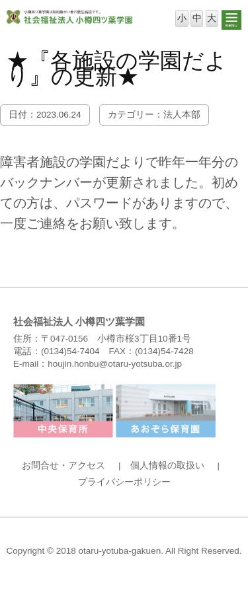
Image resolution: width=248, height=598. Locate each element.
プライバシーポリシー (124, 482)
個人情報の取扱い (167, 465)
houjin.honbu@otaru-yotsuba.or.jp (115, 364)
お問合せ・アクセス (63, 465)
